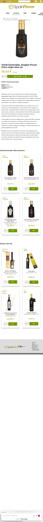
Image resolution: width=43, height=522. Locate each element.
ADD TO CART (20, 76)
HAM (25, 13)
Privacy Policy (35, 348)
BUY (13, 188)
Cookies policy (35, 350)
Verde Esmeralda (13, 82)
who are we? (35, 346)
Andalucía (8, 85)
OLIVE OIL (16, 13)
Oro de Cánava (26, 250)
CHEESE (33, 13)
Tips (33, 343)
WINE (7, 13)
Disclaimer (34, 347)
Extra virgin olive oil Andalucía (30, 179)
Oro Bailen (25, 291)
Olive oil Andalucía (9, 179)
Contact (34, 342)
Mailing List (35, 345)
